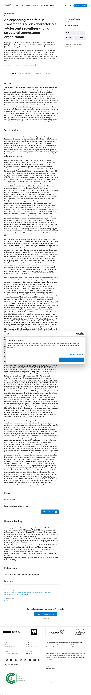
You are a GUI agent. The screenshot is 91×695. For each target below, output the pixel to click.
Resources (29, 651)
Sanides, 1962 (52, 329)
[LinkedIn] (11, 661)
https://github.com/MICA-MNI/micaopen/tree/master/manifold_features (29, 553)
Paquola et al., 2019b (46, 318)
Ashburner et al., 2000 (19, 389)
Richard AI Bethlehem (22, 43)
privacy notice (11, 347)
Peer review (38, 74)
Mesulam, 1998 (52, 323)
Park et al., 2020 (51, 372)
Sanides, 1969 (42, 329)
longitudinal (8, 594)
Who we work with (10, 647)
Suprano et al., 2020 (23, 472)
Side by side (49, 74)
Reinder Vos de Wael (24, 45)
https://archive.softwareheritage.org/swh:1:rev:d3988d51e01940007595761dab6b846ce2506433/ (31, 559)
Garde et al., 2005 (52, 468)
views (68, 44)
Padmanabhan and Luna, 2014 (14, 376)
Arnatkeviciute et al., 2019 (27, 365)
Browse (28, 5)
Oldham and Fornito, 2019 (35, 263)
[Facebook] (39, 661)
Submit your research (80, 5)
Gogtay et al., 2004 (34, 169)
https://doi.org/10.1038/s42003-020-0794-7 (27, 541)
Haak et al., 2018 (27, 312)
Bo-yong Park (8, 43)
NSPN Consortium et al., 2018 (29, 478)
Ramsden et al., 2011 (48, 470)
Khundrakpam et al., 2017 (25, 148)
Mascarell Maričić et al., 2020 (40, 374)
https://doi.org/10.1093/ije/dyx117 (21, 530)
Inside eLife (29, 644)
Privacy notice (45, 618)
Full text (13, 74)
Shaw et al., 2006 (47, 169)
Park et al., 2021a (20, 320)
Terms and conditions (11, 653)
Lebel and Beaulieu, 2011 (25, 256)
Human (6, 601)
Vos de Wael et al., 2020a (17, 291)
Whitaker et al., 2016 (44, 197)
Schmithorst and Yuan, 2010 (44, 256)
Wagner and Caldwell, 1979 (17, 466)
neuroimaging (16, 594)
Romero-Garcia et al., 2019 (32, 382)
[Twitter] (16, 661)
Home (22, 5)
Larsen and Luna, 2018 (31, 139)
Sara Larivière (45, 43)
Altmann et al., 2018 (18, 380)
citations (68, 46)
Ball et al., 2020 (33, 399)
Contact (7, 651)
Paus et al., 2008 (40, 148)
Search (66, 5)
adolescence (47, 592)
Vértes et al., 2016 (46, 376)
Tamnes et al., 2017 (10, 171)
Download (71, 33)
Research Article (9, 14)
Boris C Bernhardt (38, 47)
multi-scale (25, 594)
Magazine (35, 5)
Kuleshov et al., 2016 (27, 391)
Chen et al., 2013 (46, 389)
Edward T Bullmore (24, 47)
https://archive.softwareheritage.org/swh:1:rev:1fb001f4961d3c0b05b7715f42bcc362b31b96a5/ (31, 546)
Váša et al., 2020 (40, 227)
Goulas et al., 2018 (14, 329)
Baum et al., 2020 (42, 233)
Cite (82, 33)
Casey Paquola (35, 43)
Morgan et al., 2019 (40, 391)
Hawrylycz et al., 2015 (44, 365)
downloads (77, 44)
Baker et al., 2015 (39, 261)
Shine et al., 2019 (43, 212)
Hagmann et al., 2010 (32, 267)
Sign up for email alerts (45, 614)
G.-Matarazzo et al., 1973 (39, 464)
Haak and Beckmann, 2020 (29, 297)
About (52, 5)
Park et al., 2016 (35, 470)
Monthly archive (31, 647)
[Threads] (34, 661)
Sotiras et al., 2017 (26, 182)
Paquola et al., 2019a (29, 197)
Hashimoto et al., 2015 (33, 380)
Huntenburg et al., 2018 (41, 312)
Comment (81, 38)
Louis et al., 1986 (38, 432)
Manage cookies (75, 354)
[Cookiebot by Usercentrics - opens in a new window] (76, 333)
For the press (30, 649)
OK (71, 360)
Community (44, 5)
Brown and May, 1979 (45, 461)
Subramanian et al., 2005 (20, 393)
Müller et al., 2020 (31, 212)
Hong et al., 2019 (10, 148)
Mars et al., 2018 (17, 314)
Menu (17, 5)
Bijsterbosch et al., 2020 (13, 312)
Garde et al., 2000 (10, 470)
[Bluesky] (6, 661)
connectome (27, 592)
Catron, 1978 (26, 464)
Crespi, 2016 (41, 468)
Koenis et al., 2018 (23, 470)
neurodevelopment (37, 592)
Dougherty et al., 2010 (11, 391)
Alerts (70, 5)
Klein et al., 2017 (47, 380)
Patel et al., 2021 (16, 382)
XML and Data (29, 653)
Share (70, 38)
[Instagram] (25, 661)
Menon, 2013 (44, 139)
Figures (24, 74)
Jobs (6, 644)
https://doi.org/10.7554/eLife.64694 (24, 65)
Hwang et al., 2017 (17, 212)
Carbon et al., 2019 (33, 389)
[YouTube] (30, 661)
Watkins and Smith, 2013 (12, 464)
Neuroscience (8, 16)
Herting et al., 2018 (28, 220)
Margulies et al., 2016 (37, 288)
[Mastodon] (20, 661)
